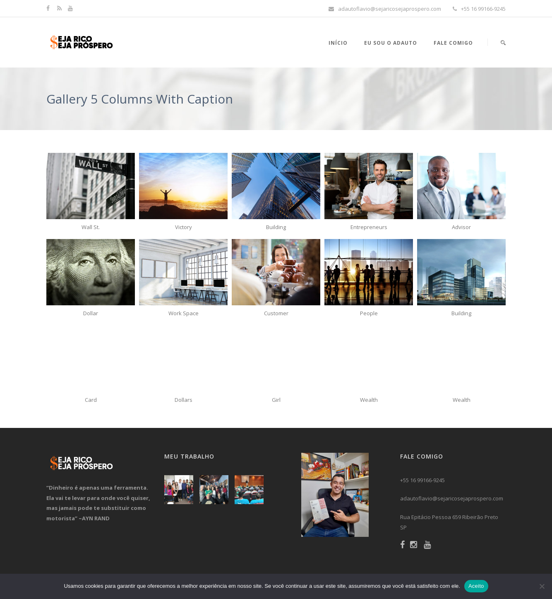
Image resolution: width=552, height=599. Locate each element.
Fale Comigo (453, 42)
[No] (542, 586)
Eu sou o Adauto (390, 42)
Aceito (476, 586)
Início (338, 42)
